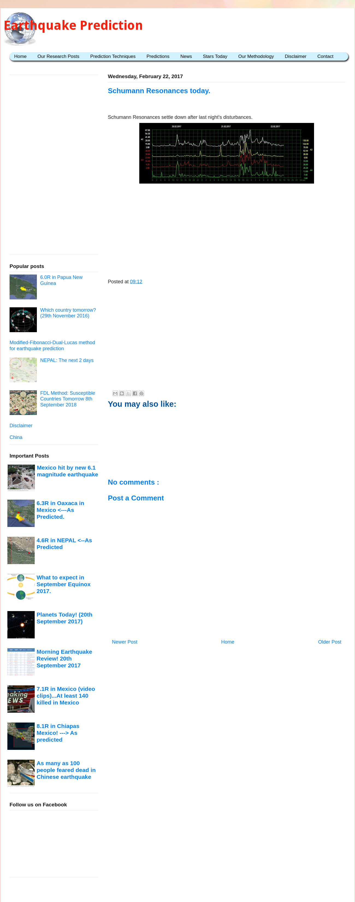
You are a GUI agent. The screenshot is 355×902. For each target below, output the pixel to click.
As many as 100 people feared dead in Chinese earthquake (66, 770)
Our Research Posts (58, 56)
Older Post (329, 642)
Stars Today (215, 56)
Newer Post (124, 642)
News (186, 56)
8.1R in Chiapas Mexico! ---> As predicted (58, 733)
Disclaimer (295, 56)
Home (20, 56)
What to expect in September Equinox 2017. (64, 584)
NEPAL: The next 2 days (66, 360)
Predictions (157, 56)
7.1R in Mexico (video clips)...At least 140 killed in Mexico (66, 696)
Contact (325, 56)
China (16, 437)
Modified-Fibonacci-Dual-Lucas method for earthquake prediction (52, 345)
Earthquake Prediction (73, 25)
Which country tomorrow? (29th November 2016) (68, 313)
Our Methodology (256, 56)
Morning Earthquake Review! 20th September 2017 (64, 659)
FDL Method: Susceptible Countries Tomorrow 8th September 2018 (67, 399)
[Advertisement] (226, 224)
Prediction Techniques (112, 56)
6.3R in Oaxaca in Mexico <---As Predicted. (60, 510)
